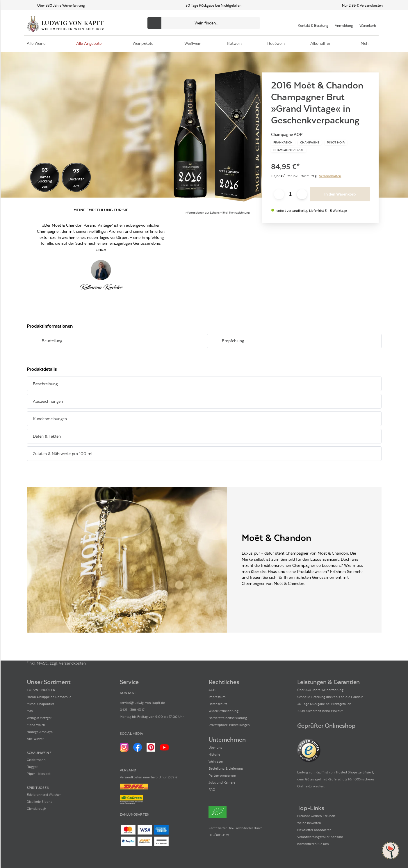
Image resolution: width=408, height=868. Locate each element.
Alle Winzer (35, 739)
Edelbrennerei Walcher (44, 795)
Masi (30, 711)
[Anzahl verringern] (279, 194)
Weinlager (216, 761)
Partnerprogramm (222, 775)
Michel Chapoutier (40, 704)
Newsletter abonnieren (314, 830)
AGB (212, 690)
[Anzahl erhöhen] (302, 194)
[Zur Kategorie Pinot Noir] (336, 142)
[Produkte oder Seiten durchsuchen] (154, 23)
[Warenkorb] (367, 23)
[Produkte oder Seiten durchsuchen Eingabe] (203, 23)
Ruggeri (32, 767)
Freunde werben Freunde (316, 816)
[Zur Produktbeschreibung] (217, 136)
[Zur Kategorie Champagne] (310, 142)
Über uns (215, 747)
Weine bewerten (309, 823)
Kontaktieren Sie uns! (313, 844)
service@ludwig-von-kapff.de (142, 703)
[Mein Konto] (343, 23)
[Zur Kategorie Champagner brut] (288, 150)
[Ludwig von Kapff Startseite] (65, 24)
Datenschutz (218, 704)
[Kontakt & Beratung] (313, 23)
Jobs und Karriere (222, 782)
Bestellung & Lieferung (226, 768)
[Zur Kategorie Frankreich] (283, 142)
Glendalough (36, 809)
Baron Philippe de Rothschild (49, 697)
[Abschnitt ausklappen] (187, 341)
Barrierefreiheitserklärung (228, 718)
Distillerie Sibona (39, 802)
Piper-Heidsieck (39, 774)
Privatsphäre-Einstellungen (229, 725)
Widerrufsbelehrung (223, 711)
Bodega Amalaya (40, 732)
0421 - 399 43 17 (132, 710)
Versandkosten (330, 176)
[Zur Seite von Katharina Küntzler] (100, 270)
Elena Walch (36, 725)
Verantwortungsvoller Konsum (320, 837)
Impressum (217, 697)
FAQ (212, 789)
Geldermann (36, 760)
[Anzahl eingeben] (290, 194)
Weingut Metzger (39, 718)
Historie (214, 754)
